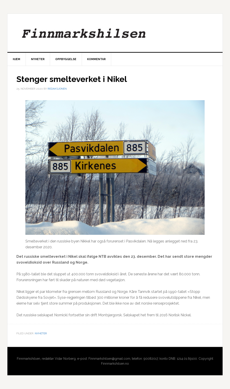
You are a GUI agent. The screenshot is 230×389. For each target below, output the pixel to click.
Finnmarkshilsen (115, 33)
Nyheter (41, 333)
